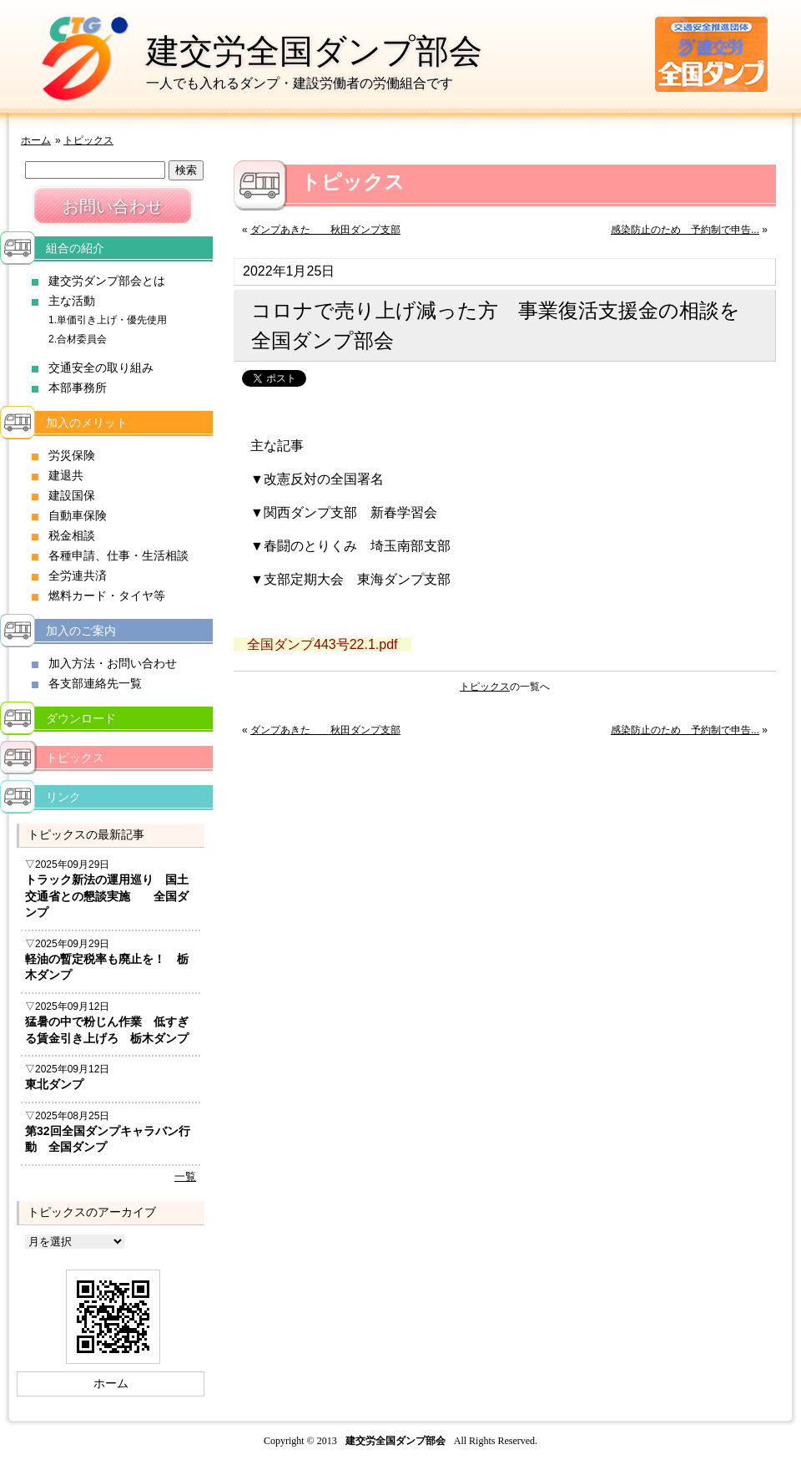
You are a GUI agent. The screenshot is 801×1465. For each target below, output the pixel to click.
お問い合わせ (113, 206)
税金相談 (71, 535)
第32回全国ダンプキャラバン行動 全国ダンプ (107, 1139)
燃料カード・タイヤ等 (106, 595)
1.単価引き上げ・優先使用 (107, 320)
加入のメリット (87, 422)
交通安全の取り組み (101, 367)
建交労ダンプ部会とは (106, 280)
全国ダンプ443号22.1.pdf (322, 644)
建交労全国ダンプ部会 (314, 51)
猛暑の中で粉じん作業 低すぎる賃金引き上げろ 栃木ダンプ (107, 1030)
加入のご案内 (81, 630)
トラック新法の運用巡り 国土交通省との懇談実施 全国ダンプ (107, 896)
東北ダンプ (54, 1084)
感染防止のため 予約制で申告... (685, 230)
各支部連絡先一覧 (95, 683)
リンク (63, 796)
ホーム (36, 140)
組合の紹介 (75, 248)
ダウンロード (81, 718)
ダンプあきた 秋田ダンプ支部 (325, 230)
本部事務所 (77, 387)
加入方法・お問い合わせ (112, 663)
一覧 (185, 1176)
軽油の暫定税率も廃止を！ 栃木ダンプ (107, 967)
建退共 (65, 475)
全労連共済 (77, 575)
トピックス (88, 140)
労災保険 (71, 455)
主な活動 (71, 300)
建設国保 (71, 495)
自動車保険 (77, 515)
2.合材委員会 (77, 339)
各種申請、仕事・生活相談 (118, 555)
